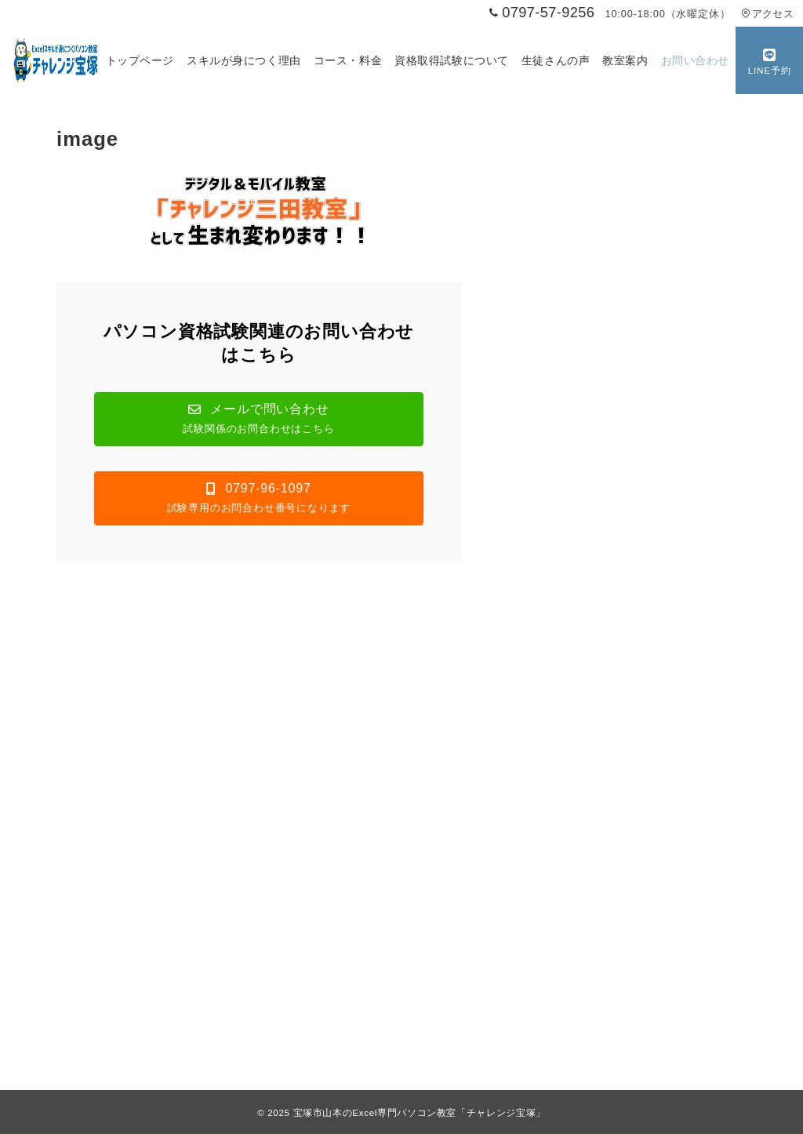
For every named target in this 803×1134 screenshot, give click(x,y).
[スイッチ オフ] (769, 60)
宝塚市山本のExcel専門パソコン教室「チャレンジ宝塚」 (419, 1112)
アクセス (767, 14)
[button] (258, 419)
